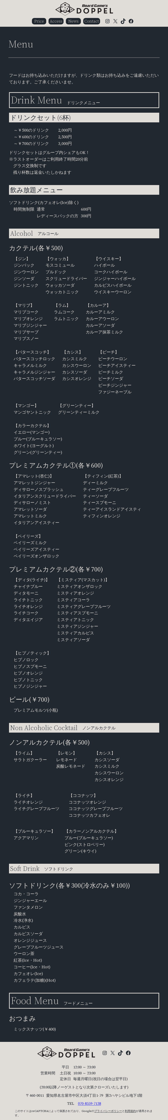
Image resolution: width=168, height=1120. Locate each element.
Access (56, 21)
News (73, 21)
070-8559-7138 (89, 1103)
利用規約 (130, 1111)
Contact (91, 21)
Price (39, 21)
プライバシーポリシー (108, 1111)
